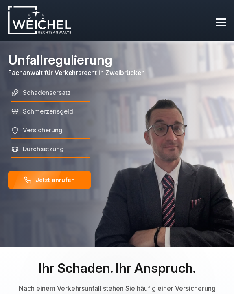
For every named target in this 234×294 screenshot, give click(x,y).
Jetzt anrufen (49, 180)
